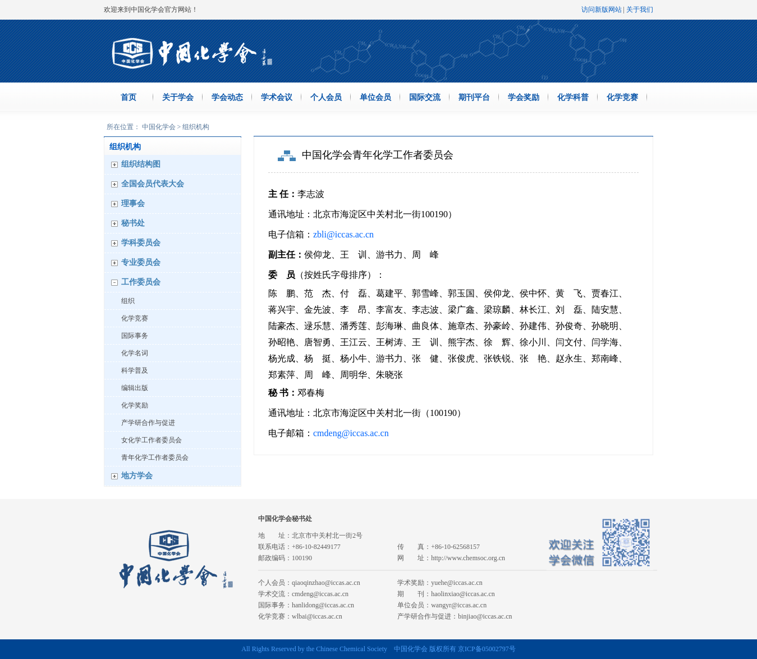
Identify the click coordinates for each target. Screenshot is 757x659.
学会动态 (227, 97)
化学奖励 (134, 405)
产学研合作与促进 (148, 423)
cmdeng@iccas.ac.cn (351, 433)
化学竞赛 (622, 97)
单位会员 (375, 97)
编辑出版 (134, 388)
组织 (128, 301)
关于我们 (639, 9)
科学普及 (134, 370)
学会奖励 (523, 97)
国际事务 (134, 336)
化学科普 (573, 97)
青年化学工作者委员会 (155, 457)
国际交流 (425, 97)
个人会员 (326, 97)
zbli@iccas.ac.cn (343, 234)
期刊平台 (474, 97)
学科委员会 (140, 243)
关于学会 (178, 97)
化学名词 (134, 353)
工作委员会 (140, 282)
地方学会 (137, 476)
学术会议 (276, 97)
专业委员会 (140, 262)
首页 (128, 97)
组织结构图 (140, 164)
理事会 (133, 203)
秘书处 (133, 223)
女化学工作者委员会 (151, 440)
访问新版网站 (601, 9)
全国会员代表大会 (152, 184)
